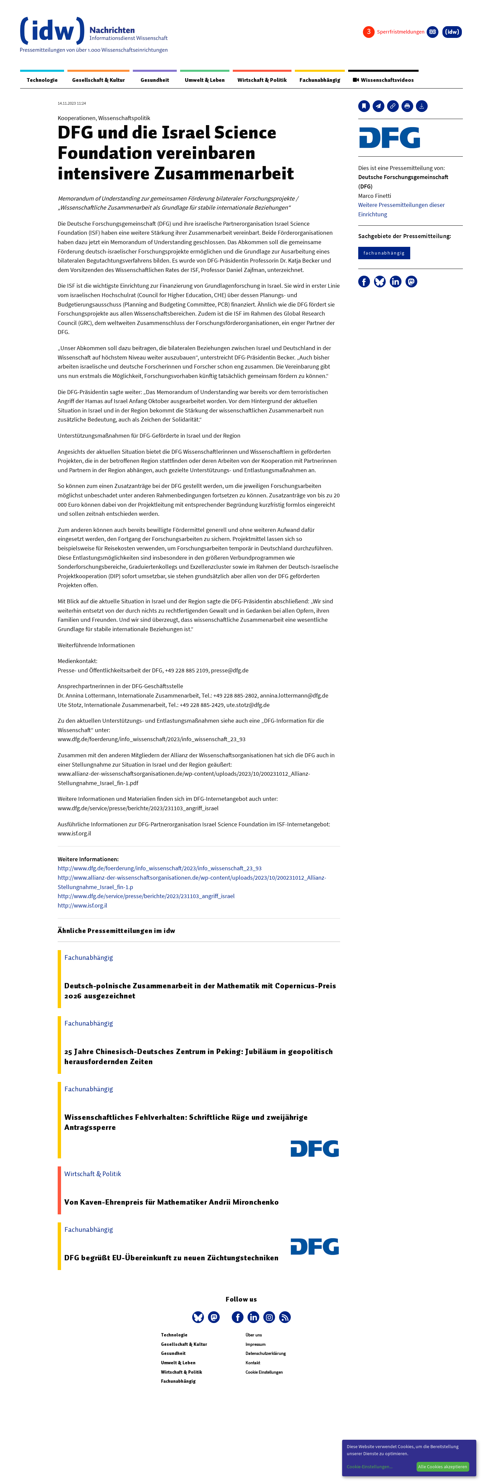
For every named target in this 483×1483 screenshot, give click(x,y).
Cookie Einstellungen (264, 1372)
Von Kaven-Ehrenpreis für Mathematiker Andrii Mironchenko (172, 1202)
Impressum (256, 1345)
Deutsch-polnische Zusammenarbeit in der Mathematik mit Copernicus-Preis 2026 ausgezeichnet (200, 991)
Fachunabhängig (318, 80)
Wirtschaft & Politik (259, 80)
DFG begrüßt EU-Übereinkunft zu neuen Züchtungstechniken (172, 1258)
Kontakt (253, 1363)
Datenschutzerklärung (266, 1354)
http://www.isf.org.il (82, 906)
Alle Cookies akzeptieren (442, 1467)
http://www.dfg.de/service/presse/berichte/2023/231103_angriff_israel (146, 896)
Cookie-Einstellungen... (369, 1467)
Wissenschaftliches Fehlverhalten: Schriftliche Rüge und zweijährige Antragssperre (187, 1122)
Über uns (254, 1335)
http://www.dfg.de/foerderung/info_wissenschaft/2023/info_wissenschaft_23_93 (160, 868)
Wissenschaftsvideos (382, 80)
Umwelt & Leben (200, 80)
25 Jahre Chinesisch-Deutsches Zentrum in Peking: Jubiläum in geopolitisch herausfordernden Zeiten (198, 1056)
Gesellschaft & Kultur (96, 80)
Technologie (40, 80)
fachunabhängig (384, 253)
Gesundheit (152, 80)
